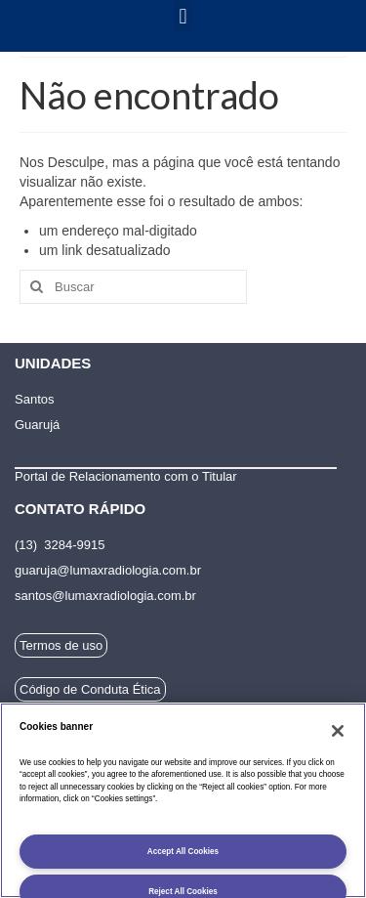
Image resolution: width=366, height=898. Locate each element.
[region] (183, 800)
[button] (183, 16)
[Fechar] (337, 730)
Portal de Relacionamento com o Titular (126, 476)
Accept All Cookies (183, 851)
